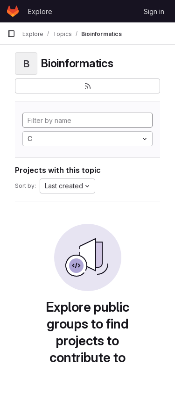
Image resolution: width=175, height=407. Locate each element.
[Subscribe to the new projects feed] (87, 86)
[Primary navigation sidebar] (11, 33)
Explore (40, 11)
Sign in (154, 11)
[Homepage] (13, 11)
